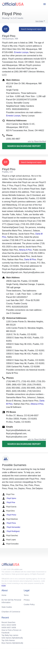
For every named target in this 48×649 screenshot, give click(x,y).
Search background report (24, 146)
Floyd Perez (9, 514)
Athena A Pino (25, 250)
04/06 (14, 627)
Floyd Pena (9, 523)
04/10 (9, 625)
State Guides (7, 607)
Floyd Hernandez (11, 527)
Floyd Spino (9, 498)
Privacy (27, 600)
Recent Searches (8, 622)
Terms (26, 595)
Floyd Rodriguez (11, 531)
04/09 (14, 625)
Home (4, 595)
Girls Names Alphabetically (12, 638)
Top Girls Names (8, 640)
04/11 (4, 625)
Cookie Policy (29, 604)
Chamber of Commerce (11, 612)
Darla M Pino (30, 259)
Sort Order (39, 21)
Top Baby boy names (10, 635)
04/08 (4, 627)
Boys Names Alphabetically (12, 643)
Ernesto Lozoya (21, 52)
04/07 (9, 627)
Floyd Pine (8, 502)
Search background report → (32, 29)
